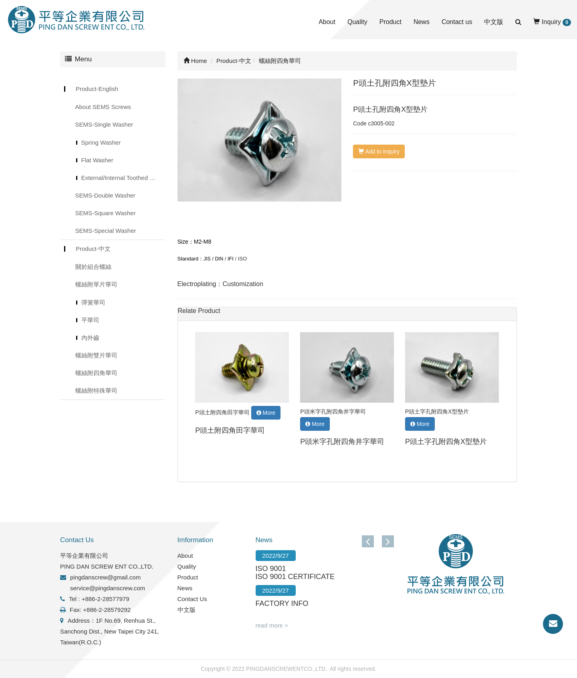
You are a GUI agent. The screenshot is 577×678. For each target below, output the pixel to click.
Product (390, 21)
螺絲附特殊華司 (96, 390)
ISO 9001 (271, 569)
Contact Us (192, 598)
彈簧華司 (93, 302)
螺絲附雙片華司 (96, 355)
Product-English (97, 88)
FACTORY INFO (282, 603)
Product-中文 (93, 248)
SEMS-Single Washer (104, 124)
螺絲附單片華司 (96, 284)
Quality (357, 21)
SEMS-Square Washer (105, 213)
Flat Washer (97, 160)
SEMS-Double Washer (105, 195)
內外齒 (90, 337)
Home (195, 60)
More (266, 413)
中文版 (493, 21)
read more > (272, 625)
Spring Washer (101, 142)
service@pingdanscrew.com (107, 588)
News (422, 21)
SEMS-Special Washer (105, 230)
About (327, 21)
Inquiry (552, 22)
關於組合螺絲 (93, 266)
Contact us (457, 21)
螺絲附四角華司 (96, 372)
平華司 (90, 320)
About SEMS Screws (103, 106)
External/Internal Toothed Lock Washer (123, 177)
